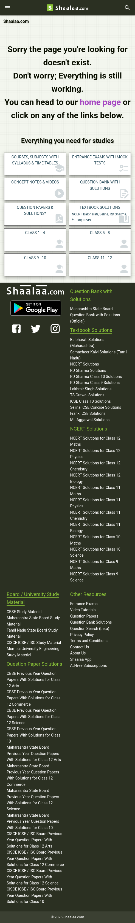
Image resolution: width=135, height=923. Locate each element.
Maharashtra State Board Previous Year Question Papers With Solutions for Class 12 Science (33, 799)
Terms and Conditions (89, 640)
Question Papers (84, 616)
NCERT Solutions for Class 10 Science (95, 552)
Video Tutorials (82, 610)
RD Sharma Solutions (88, 370)
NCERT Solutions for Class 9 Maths (94, 564)
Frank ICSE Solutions (87, 413)
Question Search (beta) (89, 628)
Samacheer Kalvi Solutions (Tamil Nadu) (98, 355)
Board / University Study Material (33, 598)
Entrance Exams (83, 604)
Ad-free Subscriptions (88, 665)
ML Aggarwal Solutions (89, 420)
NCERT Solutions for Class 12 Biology (95, 478)
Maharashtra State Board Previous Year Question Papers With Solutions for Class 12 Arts (34, 753)
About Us (78, 653)
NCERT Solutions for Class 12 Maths (95, 441)
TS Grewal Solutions (87, 395)
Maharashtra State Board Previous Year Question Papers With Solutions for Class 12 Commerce (33, 775)
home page (100, 102)
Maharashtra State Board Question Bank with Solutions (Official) (95, 315)
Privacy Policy (82, 634)
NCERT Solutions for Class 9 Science (94, 577)
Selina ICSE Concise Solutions (95, 407)
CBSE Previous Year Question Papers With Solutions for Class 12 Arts (33, 679)
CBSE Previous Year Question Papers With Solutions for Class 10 (33, 735)
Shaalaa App (80, 659)
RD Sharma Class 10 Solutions (96, 376)
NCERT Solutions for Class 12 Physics (95, 453)
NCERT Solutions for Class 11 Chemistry (95, 515)
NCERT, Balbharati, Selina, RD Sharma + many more (101, 215)
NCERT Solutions (84, 364)
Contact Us (79, 647)
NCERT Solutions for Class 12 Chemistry (95, 466)
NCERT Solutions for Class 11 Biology (95, 527)
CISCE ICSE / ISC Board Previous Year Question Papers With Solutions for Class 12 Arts (34, 840)
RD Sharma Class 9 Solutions (95, 382)
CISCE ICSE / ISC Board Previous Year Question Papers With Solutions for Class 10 (34, 895)
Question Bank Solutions (91, 622)
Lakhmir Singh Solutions (90, 389)
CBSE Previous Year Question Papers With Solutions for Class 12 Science (33, 716)
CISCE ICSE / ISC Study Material (34, 642)
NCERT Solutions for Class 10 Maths (95, 540)
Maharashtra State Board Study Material (33, 621)
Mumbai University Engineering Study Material (33, 651)
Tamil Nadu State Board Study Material (32, 633)
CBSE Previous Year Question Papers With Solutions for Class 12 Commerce (33, 698)
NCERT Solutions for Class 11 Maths (95, 490)
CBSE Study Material (24, 612)
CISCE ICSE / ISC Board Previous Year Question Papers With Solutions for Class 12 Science (34, 876)
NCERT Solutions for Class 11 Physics (95, 503)
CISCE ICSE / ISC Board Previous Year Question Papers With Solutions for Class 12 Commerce (35, 858)
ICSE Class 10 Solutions (90, 401)
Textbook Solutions (91, 330)
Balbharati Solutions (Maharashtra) (87, 342)
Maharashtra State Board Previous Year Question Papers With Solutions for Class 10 (33, 821)
